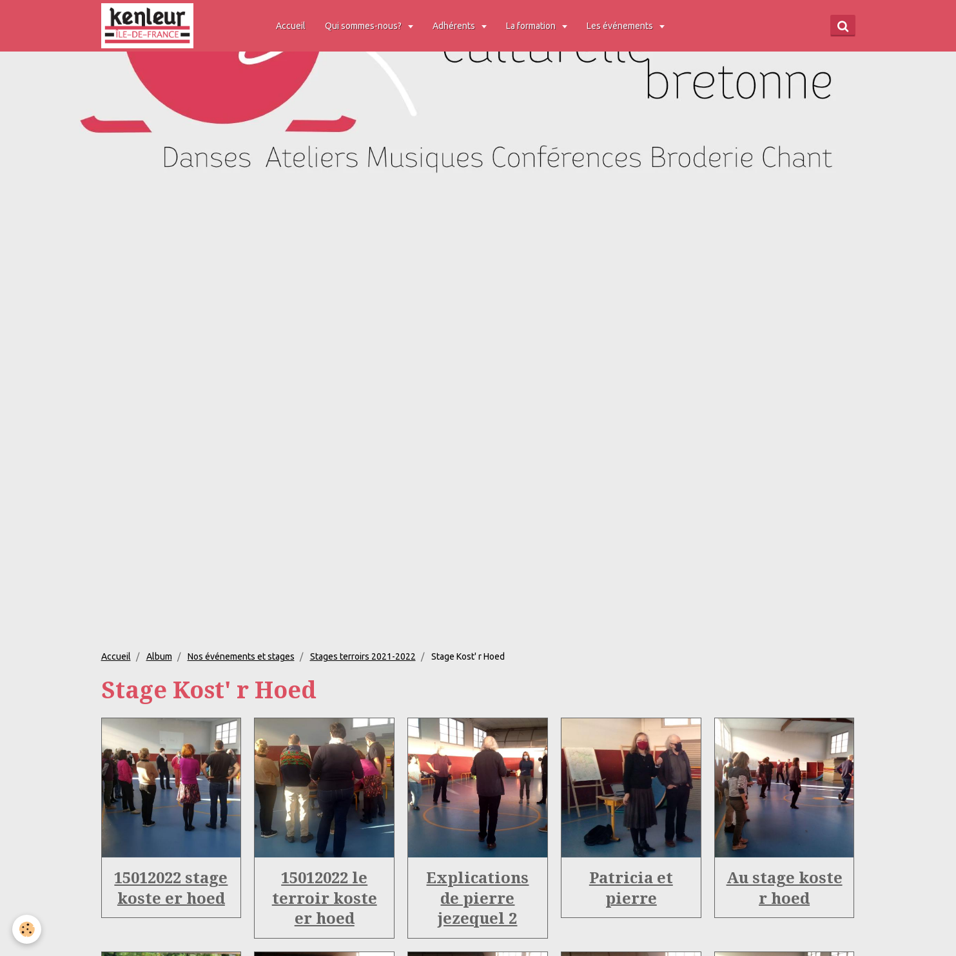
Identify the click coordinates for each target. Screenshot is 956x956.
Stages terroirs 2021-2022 (363, 656)
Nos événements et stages (241, 656)
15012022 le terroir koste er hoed (324, 898)
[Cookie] (27, 929)
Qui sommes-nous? (365, 26)
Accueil (292, 26)
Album (159, 656)
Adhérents (456, 26)
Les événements (622, 26)
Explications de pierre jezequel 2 (477, 898)
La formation (533, 26)
